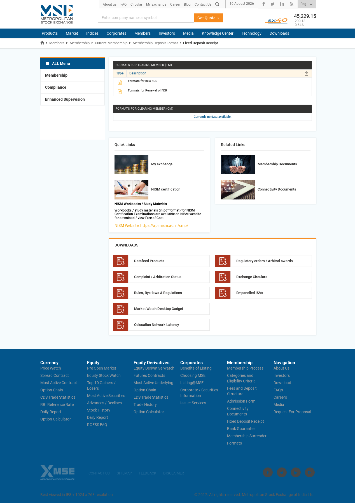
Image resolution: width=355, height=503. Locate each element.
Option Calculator (55, 419)
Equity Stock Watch (104, 375)
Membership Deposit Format (155, 43)
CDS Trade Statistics (57, 397)
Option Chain (51, 390)
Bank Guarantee (241, 428)
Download (282, 382)
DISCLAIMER (173, 473)
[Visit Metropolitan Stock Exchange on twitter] (282, 472)
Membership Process (245, 368)
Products (50, 33)
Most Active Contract (58, 382)
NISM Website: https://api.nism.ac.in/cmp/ (151, 225)
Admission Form (241, 401)
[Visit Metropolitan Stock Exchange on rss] (310, 472)
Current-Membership (111, 43)
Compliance (55, 87)
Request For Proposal (292, 412)
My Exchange (156, 4)
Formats (234, 443)
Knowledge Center (217, 33)
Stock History (98, 410)
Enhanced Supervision (65, 99)
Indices (92, 33)
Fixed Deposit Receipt (200, 43)
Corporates (116, 33)
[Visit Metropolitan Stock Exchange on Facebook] (268, 472)
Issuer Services (193, 403)
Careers (280, 397)
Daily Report (50, 412)
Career (175, 4)
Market (72, 33)
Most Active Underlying (153, 382)
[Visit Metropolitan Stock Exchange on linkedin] (296, 472)
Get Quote (208, 18)
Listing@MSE (192, 382)
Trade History (145, 404)
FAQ (123, 4)
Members (142, 33)
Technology (251, 33)
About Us (281, 368)
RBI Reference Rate (57, 404)
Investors (167, 33)
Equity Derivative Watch (154, 368)
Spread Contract (54, 375)
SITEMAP (124, 473)
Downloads (279, 33)
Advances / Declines (104, 403)
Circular (136, 4)
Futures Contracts (149, 375)
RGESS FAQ (97, 424)
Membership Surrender (247, 436)
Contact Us (203, 4)
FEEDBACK (147, 473)
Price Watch (50, 368)
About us (109, 4)
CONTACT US (99, 473)
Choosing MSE (192, 375)
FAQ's (278, 390)
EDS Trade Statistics (151, 397)
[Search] (146, 18)
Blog (187, 4)
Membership (80, 43)
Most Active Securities (106, 395)
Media (188, 33)
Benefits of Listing (196, 368)
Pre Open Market (101, 368)
